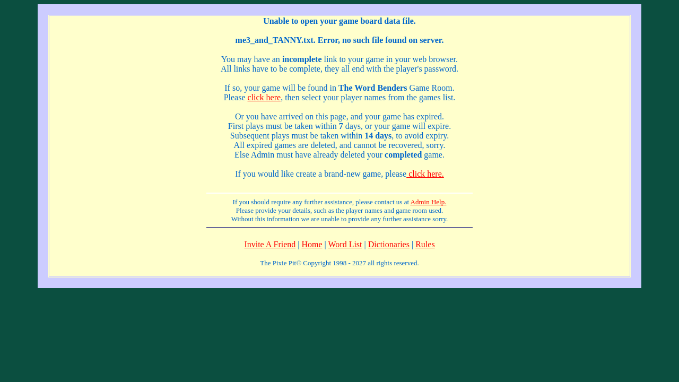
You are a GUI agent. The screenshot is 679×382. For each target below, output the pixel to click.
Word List (345, 244)
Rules (424, 244)
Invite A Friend (269, 244)
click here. (425, 173)
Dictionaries (389, 244)
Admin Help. (429, 202)
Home (311, 244)
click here (264, 97)
